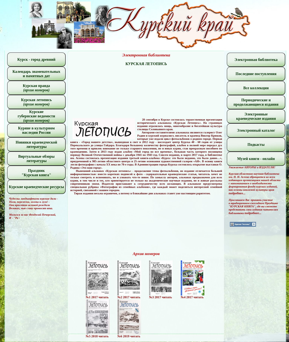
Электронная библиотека (256, 60)
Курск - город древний (36, 59)
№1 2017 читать (97, 297)
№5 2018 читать (97, 336)
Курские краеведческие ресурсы (36, 187)
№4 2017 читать (192, 297)
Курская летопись (36, 102)
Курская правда (36, 88)
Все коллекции (256, 88)
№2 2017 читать (128, 297)
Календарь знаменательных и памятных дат (36, 73)
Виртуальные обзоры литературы (36, 158)
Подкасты (256, 144)
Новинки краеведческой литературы (36, 144)
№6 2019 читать (128, 336)
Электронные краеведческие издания (256, 116)
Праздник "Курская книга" (36, 172)
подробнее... (237, 193)
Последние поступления (256, 74)
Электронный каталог (256, 130)
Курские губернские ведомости (36, 116)
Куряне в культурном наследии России (36, 130)
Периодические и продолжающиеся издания (256, 102)
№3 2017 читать (160, 297)
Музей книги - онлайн (256, 159)
